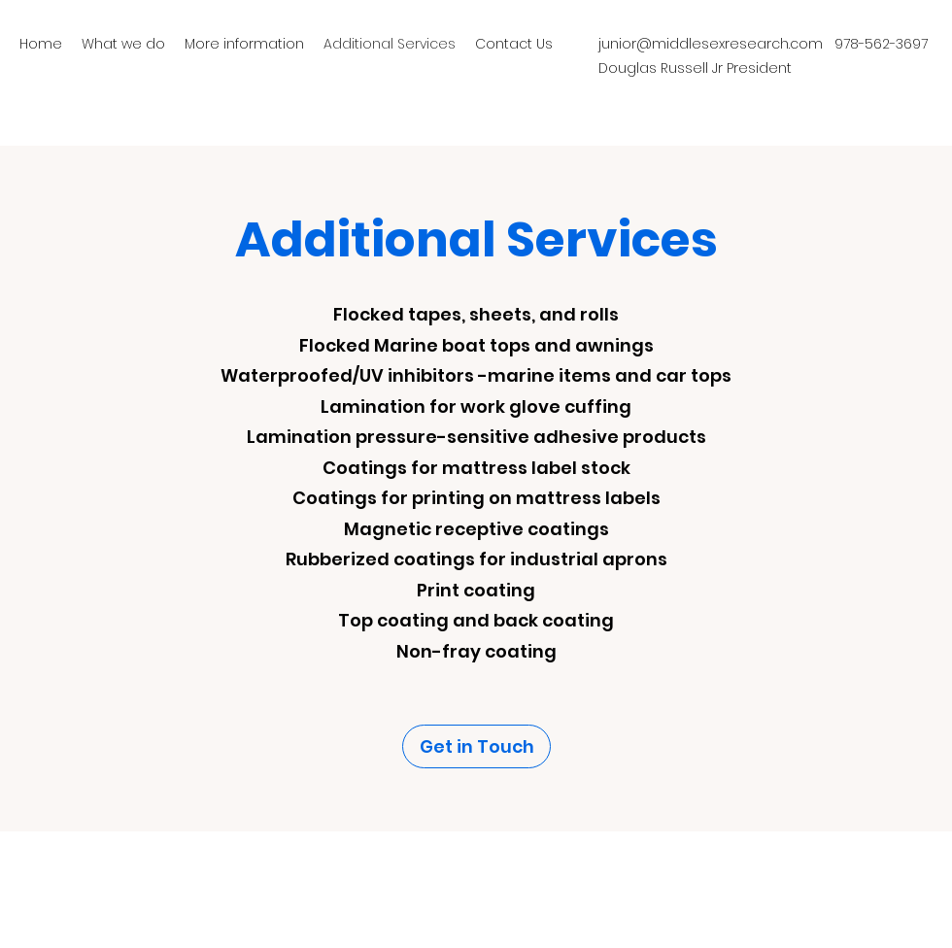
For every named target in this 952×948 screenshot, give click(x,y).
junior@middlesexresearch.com (710, 43)
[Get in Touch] (476, 746)
